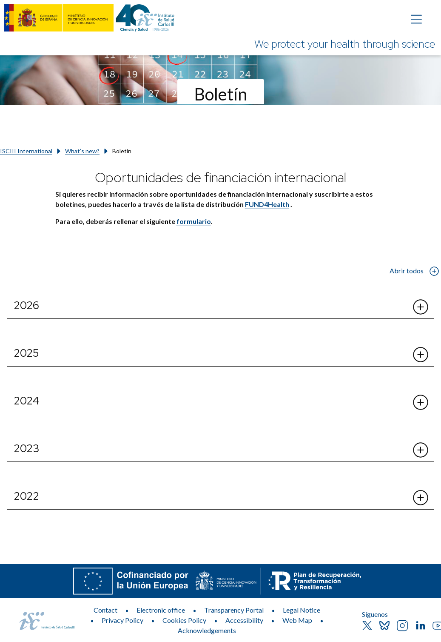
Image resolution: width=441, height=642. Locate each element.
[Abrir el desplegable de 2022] (420, 497)
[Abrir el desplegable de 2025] (420, 354)
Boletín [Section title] (220, 94)
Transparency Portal (234, 610)
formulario (193, 221)
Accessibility (244, 620)
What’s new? (82, 151)
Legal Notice (301, 610)
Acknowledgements (207, 630)
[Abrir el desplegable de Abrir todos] (434, 271)
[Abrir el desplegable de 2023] (420, 450)
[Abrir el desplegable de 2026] (420, 306)
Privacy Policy (122, 620)
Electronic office (161, 610)
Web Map (297, 620)
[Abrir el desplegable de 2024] (420, 402)
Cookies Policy (184, 620)
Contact (105, 610)
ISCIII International (26, 151)
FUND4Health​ (267, 204)
